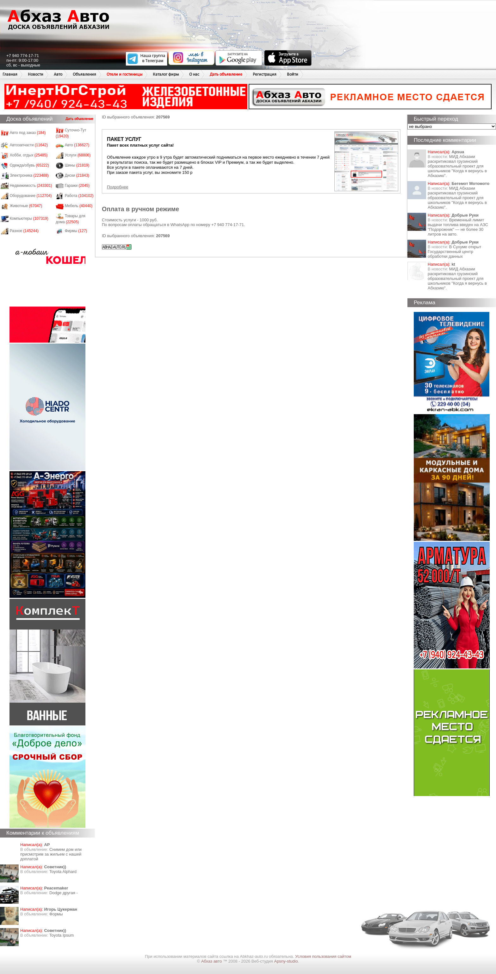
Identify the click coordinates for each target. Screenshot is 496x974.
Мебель (79, 206)
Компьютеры (29, 218)
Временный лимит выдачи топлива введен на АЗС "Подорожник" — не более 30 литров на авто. (458, 227)
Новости (35, 74)
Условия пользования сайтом (323, 956)
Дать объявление (226, 74)
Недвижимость (31, 185)
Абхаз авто (212, 961)
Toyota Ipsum (61, 935)
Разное (24, 231)
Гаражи (77, 185)
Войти (292, 74)
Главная (10, 74)
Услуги (78, 155)
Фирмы (76, 231)
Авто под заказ (28, 132)
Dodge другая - (63, 892)
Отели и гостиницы (124, 74)
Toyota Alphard (63, 871)
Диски (77, 175)
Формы (56, 914)
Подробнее (117, 187)
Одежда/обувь (29, 165)
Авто (58, 74)
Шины (77, 165)
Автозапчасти (29, 145)
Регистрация (264, 74)
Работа (79, 195)
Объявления (84, 74)
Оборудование (31, 195)
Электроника (29, 175)
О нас (194, 74)
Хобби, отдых (29, 155)
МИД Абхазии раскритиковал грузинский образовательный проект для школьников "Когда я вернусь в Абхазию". (457, 166)
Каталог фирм (166, 74)
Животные (26, 206)
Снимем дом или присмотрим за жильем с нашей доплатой (51, 854)
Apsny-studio (286, 961)
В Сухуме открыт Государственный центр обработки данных (454, 251)
